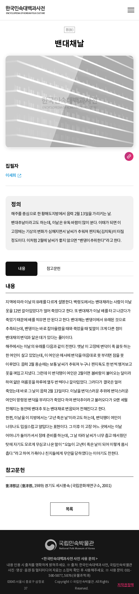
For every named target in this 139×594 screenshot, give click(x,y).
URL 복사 (129, 156)
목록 (69, 509)
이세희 (11, 175)
